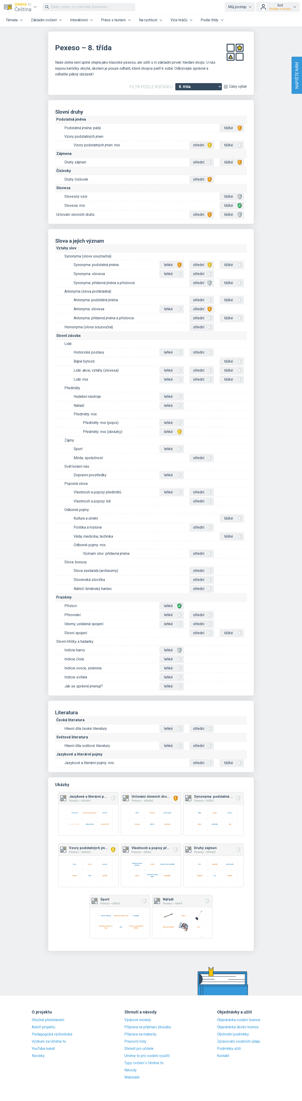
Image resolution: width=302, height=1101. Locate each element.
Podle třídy (209, 20)
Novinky (38, 1056)
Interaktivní (79, 20)
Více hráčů (178, 20)
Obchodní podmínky (233, 1034)
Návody (130, 1070)
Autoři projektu (43, 1027)
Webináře (132, 1077)
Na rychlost (148, 20)
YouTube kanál (43, 1049)
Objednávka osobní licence (238, 1020)
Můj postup (237, 7)
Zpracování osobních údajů (238, 1041)
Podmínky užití (229, 1049)
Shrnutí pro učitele (139, 1049)
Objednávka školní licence (238, 1027)
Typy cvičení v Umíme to (144, 1063)
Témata (12, 20)
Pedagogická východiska (52, 1034)
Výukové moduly (137, 1020)
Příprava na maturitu (140, 1034)
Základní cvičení (44, 20)
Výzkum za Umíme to (49, 1041)
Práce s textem (113, 20)
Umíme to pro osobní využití (147, 1056)
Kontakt (223, 1056)
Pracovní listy (135, 1041)
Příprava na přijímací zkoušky (147, 1027)
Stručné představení (48, 1020)
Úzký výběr (238, 87)
